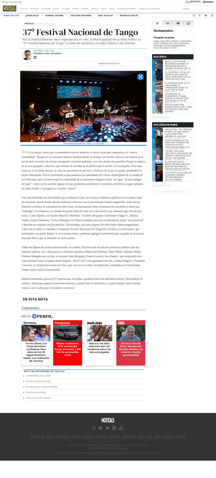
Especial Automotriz (144, 8)
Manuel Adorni (55, 15)
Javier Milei (33, 15)
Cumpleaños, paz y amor (38, 375)
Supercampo (129, 437)
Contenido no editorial (172, 8)
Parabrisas (114, 437)
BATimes (180, 437)
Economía (50, 8)
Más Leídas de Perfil (165, 124)
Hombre (88, 437)
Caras (50, 437)
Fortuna (76, 437)
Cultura (73, 8)
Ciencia (85, 8)
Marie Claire (62, 437)
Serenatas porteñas (36, 392)
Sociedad (37, 8)
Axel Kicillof (106, 15)
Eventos (107, 8)
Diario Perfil (37, 437)
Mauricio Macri (129, 15)
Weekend (100, 437)
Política (25, 8)
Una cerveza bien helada (38, 397)
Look (141, 437)
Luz (149, 437)
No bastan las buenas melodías (42, 386)
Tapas (127, 8)
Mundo (62, 8)
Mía (157, 437)
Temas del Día (11, 15)
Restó (118, 8)
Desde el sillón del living (38, 381)
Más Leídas (159, 56)
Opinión (95, 8)
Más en (36, 316)
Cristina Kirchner (81, 15)
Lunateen (167, 437)
